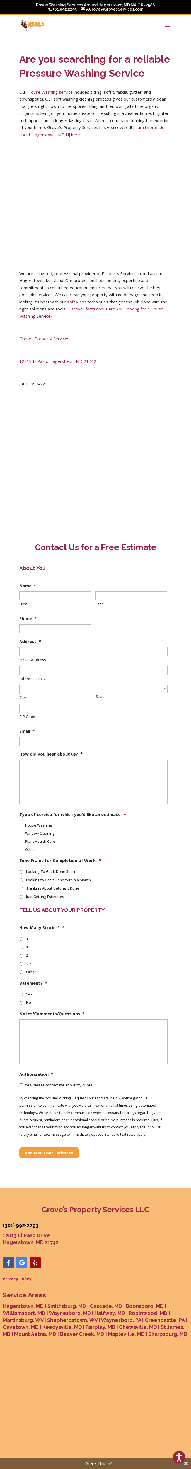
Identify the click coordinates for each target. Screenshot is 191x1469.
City (23, 661)
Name (27, 549)
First (23, 568)
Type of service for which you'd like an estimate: (72, 778)
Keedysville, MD (62, 1291)
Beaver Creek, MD (82, 1298)
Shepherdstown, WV (72, 1284)
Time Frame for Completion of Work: (60, 824)
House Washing (38, 789)
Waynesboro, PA (121, 1284)
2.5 (29, 927)
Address (30, 605)
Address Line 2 (33, 642)
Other (30, 813)
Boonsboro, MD (145, 1270)
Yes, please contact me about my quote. (59, 1049)
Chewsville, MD (138, 1291)
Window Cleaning (40, 797)
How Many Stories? (41, 891)
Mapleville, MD (126, 1298)
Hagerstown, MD (23, 1270)
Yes (29, 958)
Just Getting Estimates (45, 860)
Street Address (33, 623)
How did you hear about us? (51, 718)
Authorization (36, 1038)
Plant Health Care (40, 805)
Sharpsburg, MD (167, 1298)
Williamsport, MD (24, 1277)
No (28, 966)
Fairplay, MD (100, 1291)
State (100, 660)
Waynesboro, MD (70, 1277)
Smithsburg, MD (66, 1270)
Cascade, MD (106, 1270)
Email (27, 695)
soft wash (76, 266)
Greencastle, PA (165, 1284)
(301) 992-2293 (20, 1189)
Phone (28, 582)
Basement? (33, 947)
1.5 (29, 911)
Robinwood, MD (148, 1277)
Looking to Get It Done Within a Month (58, 843)
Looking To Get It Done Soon (50, 835)
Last (99, 568)
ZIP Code (27, 680)
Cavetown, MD (21, 1291)
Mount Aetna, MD (35, 1298)
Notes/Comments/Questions (51, 977)
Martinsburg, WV (23, 1284)
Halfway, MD (110, 1277)
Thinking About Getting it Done (52, 852)
